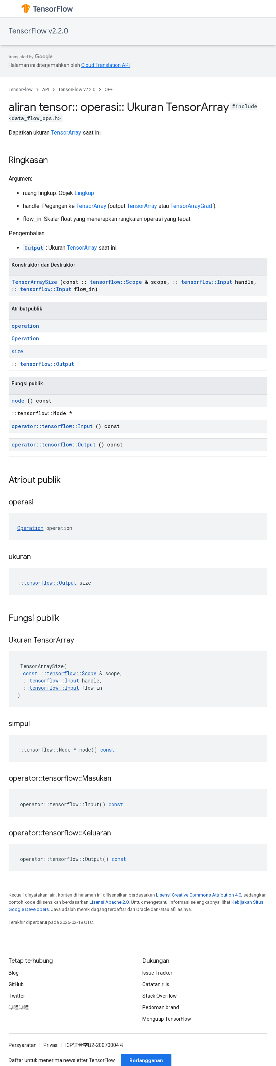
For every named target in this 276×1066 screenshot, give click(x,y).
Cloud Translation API (105, 65)
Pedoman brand (160, 1007)
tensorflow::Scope (116, 281)
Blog (14, 973)
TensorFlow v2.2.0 (38, 31)
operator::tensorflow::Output (54, 444)
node (18, 400)
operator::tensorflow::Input (52, 426)
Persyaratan (23, 1045)
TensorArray (66, 132)
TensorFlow (21, 89)
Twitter (17, 996)
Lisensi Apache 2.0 (109, 902)
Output (33, 247)
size (17, 351)
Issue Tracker (157, 973)
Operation (25, 338)
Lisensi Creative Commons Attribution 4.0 (198, 895)
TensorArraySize (34, 281)
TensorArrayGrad (191, 206)
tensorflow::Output (47, 363)
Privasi (51, 1045)
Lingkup (84, 193)
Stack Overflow (159, 996)
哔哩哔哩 (19, 1007)
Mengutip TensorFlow (166, 1019)
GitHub (16, 984)
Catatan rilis (155, 984)
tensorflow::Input (206, 281)
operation (25, 325)
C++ (108, 89)
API (45, 89)
